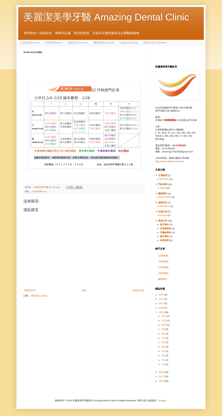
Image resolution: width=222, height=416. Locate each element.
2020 (161, 308)
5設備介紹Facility (128, 42)
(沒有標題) (163, 255)
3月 (163, 355)
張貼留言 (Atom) (39, 295)
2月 (163, 360)
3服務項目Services (77, 42)
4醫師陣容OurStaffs (103, 42)
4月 (163, 351)
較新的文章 (30, 290)
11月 (164, 320)
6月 (163, 342)
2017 (161, 376)
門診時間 (162, 184)
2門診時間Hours (53, 42)
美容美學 (164, 240)
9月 (163, 329)
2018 (161, 372)
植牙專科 (164, 224)
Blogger (162, 400)
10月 (164, 325)
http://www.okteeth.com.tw (169, 161)
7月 (163, 338)
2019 (161, 312)
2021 (161, 303)
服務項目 (162, 202)
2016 (161, 381)
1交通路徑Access (30, 42)
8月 (163, 333)
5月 (163, 347)
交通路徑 (162, 175)
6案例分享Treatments (155, 42)
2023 (161, 294)
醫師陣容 (162, 193)
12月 (164, 316)
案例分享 (162, 220)
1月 (163, 364)
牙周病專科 (165, 228)
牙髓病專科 (165, 232)
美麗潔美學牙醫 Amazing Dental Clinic (106, 17)
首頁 (84, 290)
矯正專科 (164, 236)
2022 (161, 299)
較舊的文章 (138, 290)
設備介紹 (162, 211)
